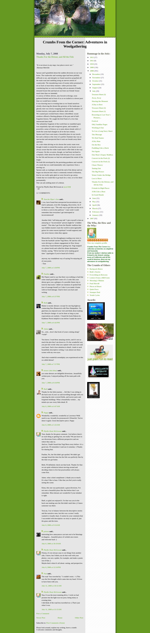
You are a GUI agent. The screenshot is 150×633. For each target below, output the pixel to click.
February (96, 212)
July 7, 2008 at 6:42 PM (51, 323)
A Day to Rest (97, 105)
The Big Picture (98, 172)
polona (46, 531)
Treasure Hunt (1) (99, 111)
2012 (92, 57)
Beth (45, 303)
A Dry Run (96, 141)
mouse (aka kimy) (50, 370)
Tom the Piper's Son (51, 199)
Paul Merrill (94, 283)
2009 (92, 67)
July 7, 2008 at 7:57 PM (51, 364)
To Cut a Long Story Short (102, 131)
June (94, 198)
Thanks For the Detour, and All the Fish (55, 57)
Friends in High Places (100, 188)
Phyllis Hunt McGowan (53, 431)
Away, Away (96, 98)
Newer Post (40, 618)
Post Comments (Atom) (55, 623)
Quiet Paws (94, 289)
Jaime (46, 329)
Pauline (47, 274)
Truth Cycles (95, 295)
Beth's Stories (95, 272)
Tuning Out (96, 168)
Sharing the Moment (100, 101)
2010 (92, 64)
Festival (95, 121)
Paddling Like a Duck (100, 148)
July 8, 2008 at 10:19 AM (51, 544)
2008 (92, 71)
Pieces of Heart (95, 286)
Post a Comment (42, 613)
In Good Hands (98, 195)
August (95, 88)
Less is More (97, 178)
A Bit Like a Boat (98, 192)
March (95, 208)
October (95, 81)
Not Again (96, 151)
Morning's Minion (97, 281)
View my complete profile (97, 243)
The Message (97, 135)
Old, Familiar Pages (99, 124)
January (95, 215)
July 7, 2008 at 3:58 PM (51, 268)
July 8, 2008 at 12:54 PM (51, 567)
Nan (45, 574)
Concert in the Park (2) (101, 158)
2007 (92, 218)
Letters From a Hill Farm (100, 278)
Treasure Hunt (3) (99, 94)
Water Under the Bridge (101, 175)
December (96, 74)
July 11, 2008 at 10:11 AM (52, 586)
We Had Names (98, 138)
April (94, 205)
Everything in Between (98, 275)
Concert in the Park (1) (101, 162)
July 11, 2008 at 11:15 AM (52, 609)
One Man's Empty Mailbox (102, 155)
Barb (45, 389)
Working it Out (98, 128)
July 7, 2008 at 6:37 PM (51, 296)
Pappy (46, 413)
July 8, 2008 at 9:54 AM (51, 525)
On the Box (96, 145)
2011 (92, 61)
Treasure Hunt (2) (99, 108)
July (94, 91)
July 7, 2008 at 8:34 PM (51, 383)
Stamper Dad (95, 292)
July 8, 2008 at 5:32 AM (51, 425)
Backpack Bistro (96, 269)
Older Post (79, 618)
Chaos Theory (97, 165)
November (96, 78)
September (96, 84)
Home (60, 618)
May (94, 202)
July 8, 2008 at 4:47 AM (51, 406)
